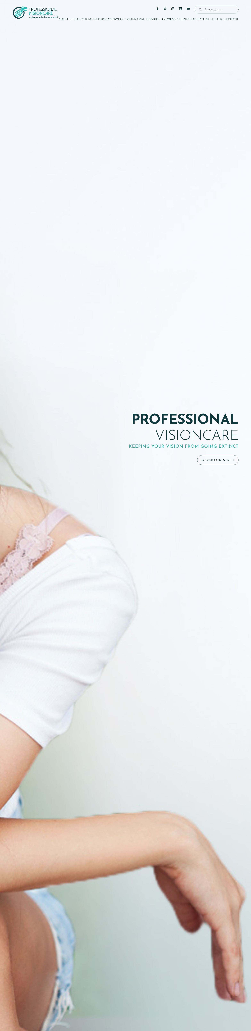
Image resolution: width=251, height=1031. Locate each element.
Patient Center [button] (211, 19)
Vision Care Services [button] (144, 19)
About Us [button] (66, 19)
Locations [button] (85, 19)
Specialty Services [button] (111, 19)
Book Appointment (216, 460)
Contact (232, 19)
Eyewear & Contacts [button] (179, 19)
